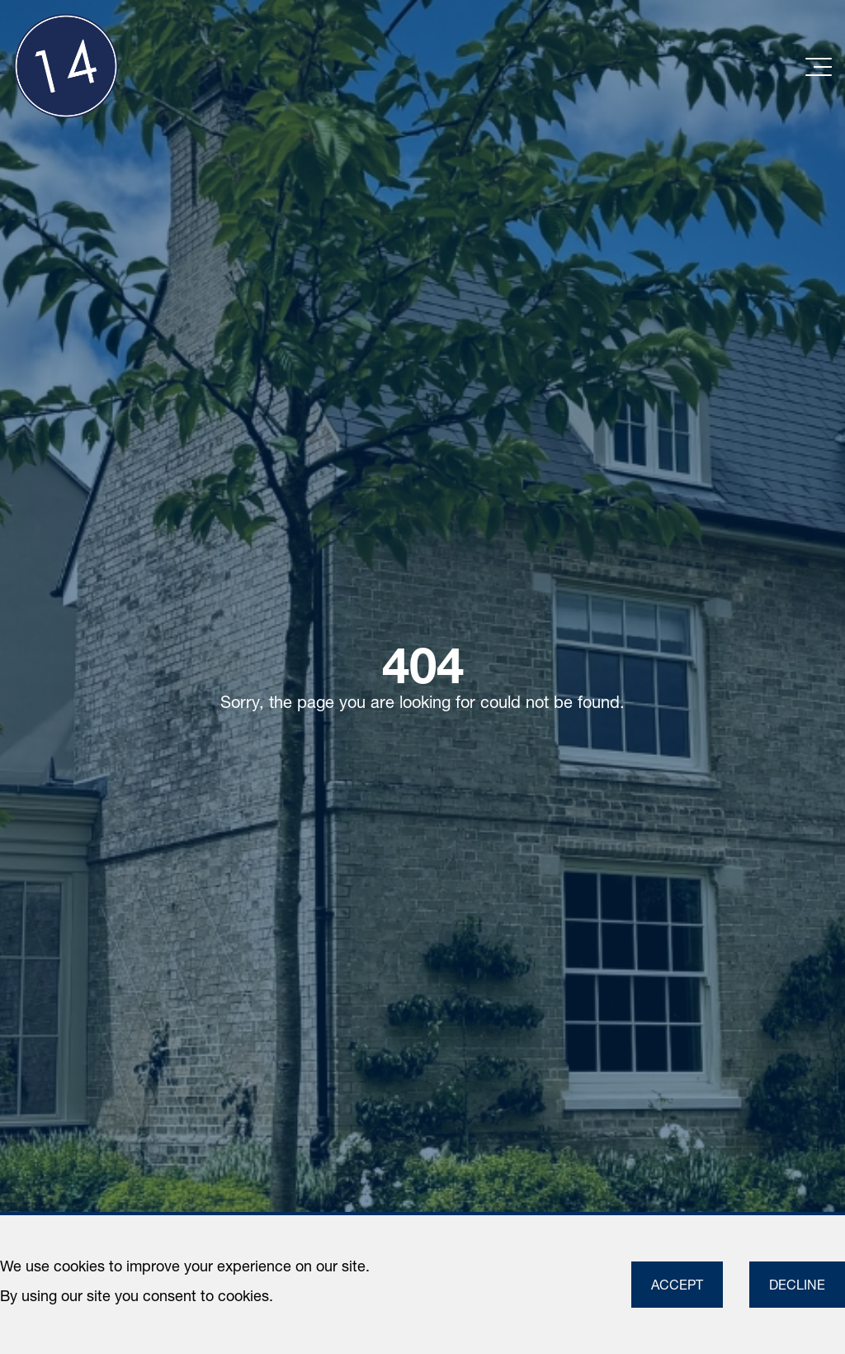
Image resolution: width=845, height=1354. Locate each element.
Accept (677, 1284)
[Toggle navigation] (818, 64)
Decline (797, 1284)
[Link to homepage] (66, 66)
